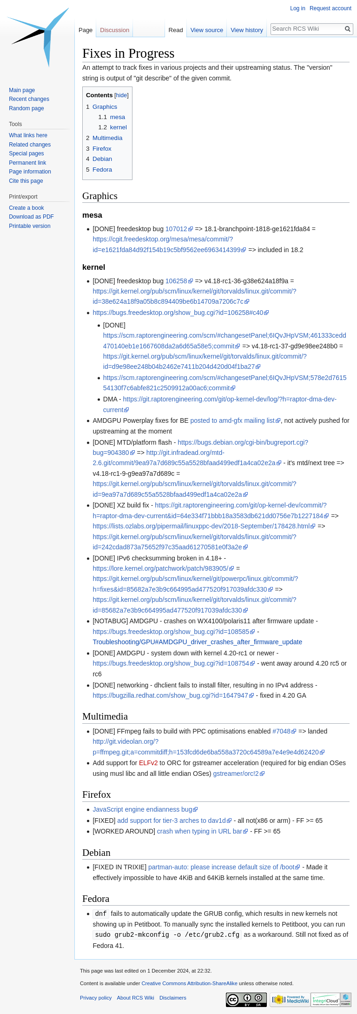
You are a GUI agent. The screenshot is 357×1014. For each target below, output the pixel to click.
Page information (30, 171)
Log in (297, 8)
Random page (26, 108)
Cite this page (26, 181)
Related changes (30, 144)
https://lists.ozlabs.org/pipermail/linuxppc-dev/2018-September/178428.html (201, 526)
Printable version (29, 226)
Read (176, 30)
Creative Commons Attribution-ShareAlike (189, 982)
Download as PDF (31, 216)
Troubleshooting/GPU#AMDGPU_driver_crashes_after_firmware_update (197, 642)
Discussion (114, 30)
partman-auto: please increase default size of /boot (221, 867)
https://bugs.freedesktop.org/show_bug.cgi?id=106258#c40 (178, 312)
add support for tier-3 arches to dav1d (171, 820)
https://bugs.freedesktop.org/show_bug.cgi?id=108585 (171, 631)
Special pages (26, 153)
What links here (28, 135)
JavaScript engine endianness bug (142, 809)
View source (207, 30)
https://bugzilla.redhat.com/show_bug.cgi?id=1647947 (170, 695)
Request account (330, 8)
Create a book (26, 208)
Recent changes (29, 99)
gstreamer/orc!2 (236, 773)
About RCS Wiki (135, 997)
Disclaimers (172, 997)
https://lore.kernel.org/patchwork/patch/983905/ (160, 568)
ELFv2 (148, 763)
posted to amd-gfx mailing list (232, 420)
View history (247, 30)
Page (86, 30)
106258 (176, 281)
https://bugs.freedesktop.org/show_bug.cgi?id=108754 (171, 663)
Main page (22, 90)
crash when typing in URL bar (199, 831)
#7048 (281, 731)
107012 (176, 229)
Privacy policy (96, 997)
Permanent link (27, 163)
